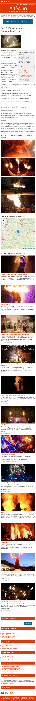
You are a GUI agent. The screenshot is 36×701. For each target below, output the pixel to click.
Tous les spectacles (7, 656)
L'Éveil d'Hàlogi (5, 425)
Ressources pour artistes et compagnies (13, 671)
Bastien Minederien (7, 342)
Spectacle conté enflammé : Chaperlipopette (14, 274)
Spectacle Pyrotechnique (11, 16)
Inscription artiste (22, 4)
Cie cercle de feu (7, 521)
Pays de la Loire (23, 72)
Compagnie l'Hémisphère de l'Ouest (11, 461)
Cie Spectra (5, 403)
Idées (17, 699)
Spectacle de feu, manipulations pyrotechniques (15, 334)
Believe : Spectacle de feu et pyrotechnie (13, 395)
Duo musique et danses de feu (10, 572)
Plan (14, 699)
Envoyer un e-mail (26, 67)
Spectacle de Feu (6, 304)
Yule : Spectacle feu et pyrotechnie (11, 601)
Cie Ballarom (6, 373)
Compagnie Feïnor (7, 433)
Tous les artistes (6, 657)
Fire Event (4, 542)
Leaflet (24, 248)
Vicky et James (6, 491)
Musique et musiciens (8, 633)
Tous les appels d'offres (8, 647)
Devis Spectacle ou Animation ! (18, 21)
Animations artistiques (8, 632)
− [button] (3, 223)
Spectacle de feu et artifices (9, 483)
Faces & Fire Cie (7, 610)
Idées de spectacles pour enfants (11, 668)
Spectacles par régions (8, 659)
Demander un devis (7, 645)
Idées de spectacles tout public (10, 666)
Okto (2, 512)
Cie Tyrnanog (6, 580)
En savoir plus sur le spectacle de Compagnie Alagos (19, 131)
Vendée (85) (22, 71)
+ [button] (3, 220)
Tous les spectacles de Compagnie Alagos (27, 75)
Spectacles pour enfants (8, 636)
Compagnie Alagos (24, 57)
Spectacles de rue (7, 635)
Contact (21, 699)
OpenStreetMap (31, 248)
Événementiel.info (8, 683)
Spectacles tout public (8, 637)
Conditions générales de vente (27, 698)
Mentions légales (15, 698)
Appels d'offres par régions (9, 648)
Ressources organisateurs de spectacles (13, 669)
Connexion (32, 4)
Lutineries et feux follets (8, 454)
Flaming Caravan (7, 283)
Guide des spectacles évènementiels (16, 15)
